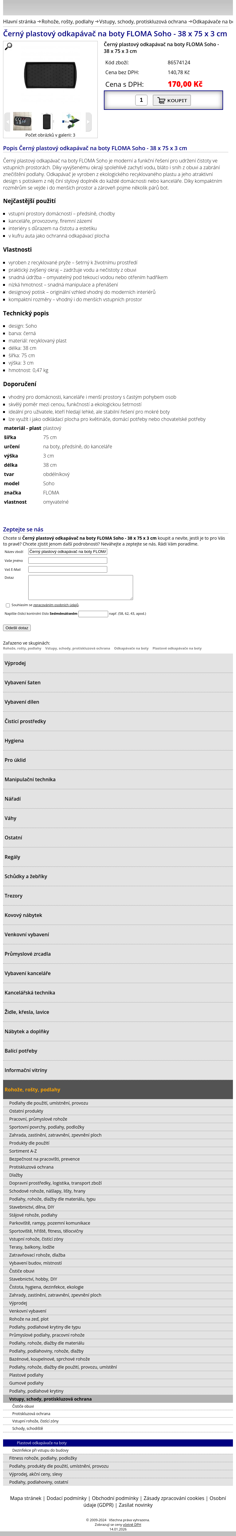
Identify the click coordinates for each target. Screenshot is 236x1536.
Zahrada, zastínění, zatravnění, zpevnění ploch (55, 1139)
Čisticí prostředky (25, 725)
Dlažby (16, 1179)
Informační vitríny (26, 1074)
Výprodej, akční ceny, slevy (35, 1479)
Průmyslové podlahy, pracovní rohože (47, 1339)
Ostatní (13, 842)
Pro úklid (15, 764)
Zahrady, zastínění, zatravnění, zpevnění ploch (55, 1299)
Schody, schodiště (27, 1433)
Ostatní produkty (26, 1115)
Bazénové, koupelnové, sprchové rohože (49, 1363)
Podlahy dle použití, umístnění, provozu (48, 1107)
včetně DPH (132, 1529)
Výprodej (15, 667)
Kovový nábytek (23, 919)
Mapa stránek (25, 1502)
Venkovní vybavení (27, 939)
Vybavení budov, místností (35, 1267)
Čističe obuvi (21, 1275)
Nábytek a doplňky (27, 1036)
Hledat (210, 8)
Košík (226, 7)
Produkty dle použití (29, 1147)
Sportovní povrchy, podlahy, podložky (46, 1131)
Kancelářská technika (30, 997)
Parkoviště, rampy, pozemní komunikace (49, 1227)
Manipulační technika (30, 784)
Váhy (10, 822)
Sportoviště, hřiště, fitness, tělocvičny (46, 1235)
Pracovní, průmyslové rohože (38, 1123)
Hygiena (14, 745)
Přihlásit (196, 7)
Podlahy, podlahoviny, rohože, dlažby (46, 1355)
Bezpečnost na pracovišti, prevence (44, 1163)
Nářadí (13, 803)
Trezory (13, 900)
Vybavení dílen (22, 706)
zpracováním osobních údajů (55, 609)
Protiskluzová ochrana (31, 1171)
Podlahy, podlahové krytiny (36, 1395)
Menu (9, 8)
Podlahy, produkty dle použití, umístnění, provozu (58, 1471)
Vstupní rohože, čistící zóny (36, 1243)
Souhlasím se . (46, 609)
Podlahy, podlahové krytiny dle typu (45, 1331)
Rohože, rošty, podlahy (67, 21)
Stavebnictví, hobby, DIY (33, 1283)
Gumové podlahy (26, 1387)
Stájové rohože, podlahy (33, 1219)
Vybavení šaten (23, 687)
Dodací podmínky (67, 1502)
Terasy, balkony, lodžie (31, 1251)
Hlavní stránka (19, 21)
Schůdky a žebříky (26, 881)
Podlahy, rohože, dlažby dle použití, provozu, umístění (63, 1371)
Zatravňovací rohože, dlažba (37, 1259)
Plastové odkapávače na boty (177, 652)
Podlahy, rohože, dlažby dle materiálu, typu (52, 1203)
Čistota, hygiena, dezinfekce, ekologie (46, 1291)
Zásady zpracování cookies (174, 1502)
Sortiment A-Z (23, 1155)
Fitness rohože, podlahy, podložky (43, 1463)
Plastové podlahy (26, 1379)
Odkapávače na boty (131, 652)
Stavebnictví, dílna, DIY (31, 1211)
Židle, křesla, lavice (27, 1016)
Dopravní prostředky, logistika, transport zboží (55, 1187)
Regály (12, 861)
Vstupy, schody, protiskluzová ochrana (143, 21)
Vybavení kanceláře (28, 977)
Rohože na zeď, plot (29, 1323)
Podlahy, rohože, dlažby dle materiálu (46, 1347)
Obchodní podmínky (115, 1502)
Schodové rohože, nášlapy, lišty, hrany (47, 1195)
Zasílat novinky (135, 1509)
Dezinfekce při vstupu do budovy (40, 1455)
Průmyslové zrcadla (28, 958)
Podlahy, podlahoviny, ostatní (38, 1487)
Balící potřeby (21, 1055)
